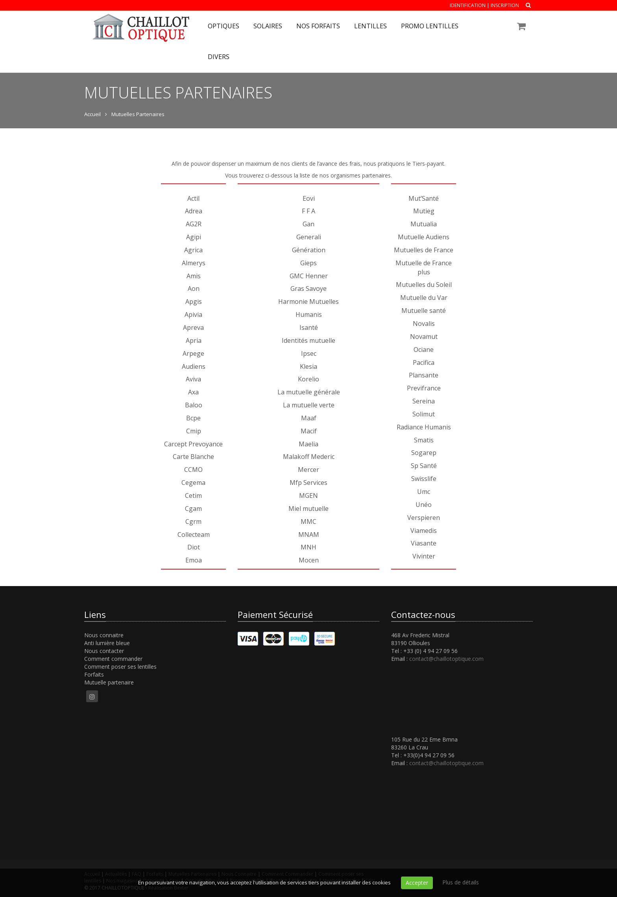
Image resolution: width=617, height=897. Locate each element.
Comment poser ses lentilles (120, 666)
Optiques (223, 26)
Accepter (417, 882)
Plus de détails (460, 882)
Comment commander (113, 658)
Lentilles (370, 26)
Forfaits (94, 674)
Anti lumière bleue (107, 643)
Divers (218, 56)
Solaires (267, 26)
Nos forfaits (318, 26)
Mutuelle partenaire (109, 682)
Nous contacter (104, 651)
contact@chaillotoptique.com (446, 658)
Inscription (505, 5)
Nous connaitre (104, 635)
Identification (468, 5)
